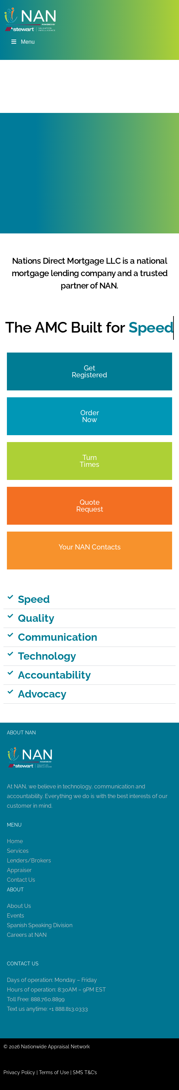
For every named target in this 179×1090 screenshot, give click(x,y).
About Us (19, 906)
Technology (47, 656)
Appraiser (19, 870)
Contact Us (21, 880)
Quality (36, 618)
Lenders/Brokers (29, 860)
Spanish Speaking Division (39, 925)
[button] (89, 599)
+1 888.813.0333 (68, 1009)
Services (18, 851)
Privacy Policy (19, 1072)
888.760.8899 (47, 999)
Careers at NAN (27, 935)
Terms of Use (54, 1072)
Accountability (54, 675)
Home (15, 841)
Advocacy (42, 694)
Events (15, 915)
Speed (34, 599)
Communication (57, 637)
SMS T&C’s (85, 1072)
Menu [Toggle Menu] (22, 42)
